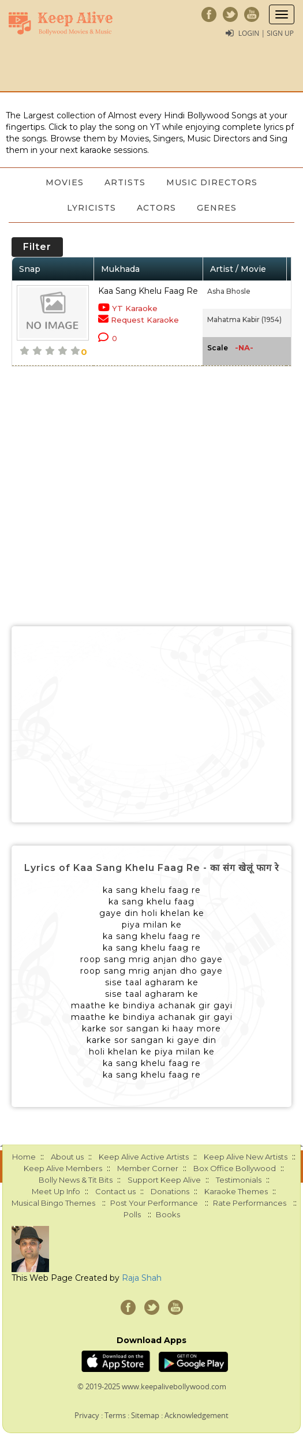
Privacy (86, 1415)
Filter (37, 246)
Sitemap (145, 1415)
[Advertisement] (151, 724)
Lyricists (91, 208)
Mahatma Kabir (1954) (244, 319)
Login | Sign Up (266, 33)
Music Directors (211, 182)
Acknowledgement (196, 1415)
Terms (115, 1415)
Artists (124, 182)
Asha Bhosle (228, 291)
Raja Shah (142, 1278)
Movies (65, 182)
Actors (156, 208)
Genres (217, 208)
